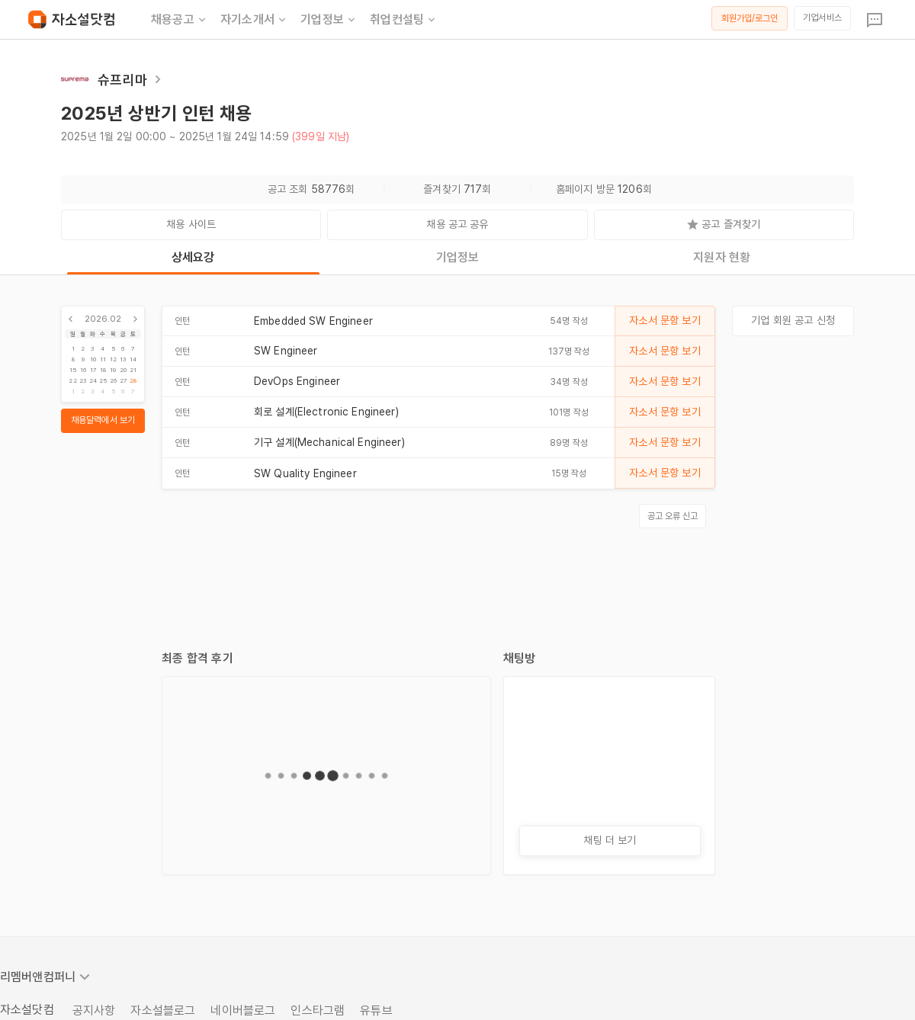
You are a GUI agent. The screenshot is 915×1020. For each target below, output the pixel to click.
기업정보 (329, 19)
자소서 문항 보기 (664, 320)
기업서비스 (822, 17)
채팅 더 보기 (609, 840)
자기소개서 (254, 19)
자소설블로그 (162, 1010)
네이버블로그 (242, 1010)
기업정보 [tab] (458, 257)
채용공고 (179, 19)
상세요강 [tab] (193, 257)
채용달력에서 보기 (103, 420)
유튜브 (376, 1010)
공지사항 (94, 1010)
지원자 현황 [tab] (721, 257)
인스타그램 (318, 1010)
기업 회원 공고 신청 (793, 320)
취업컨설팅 (404, 19)
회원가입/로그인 (750, 18)
